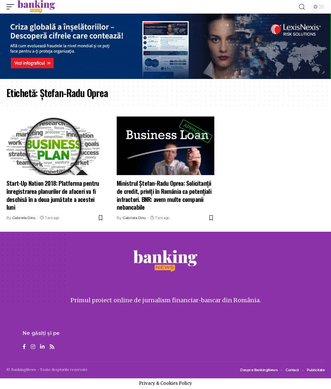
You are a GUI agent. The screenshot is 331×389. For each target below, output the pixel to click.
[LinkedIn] (42, 347)
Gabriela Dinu (24, 218)
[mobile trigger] (11, 7)
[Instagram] (33, 347)
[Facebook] (24, 347)
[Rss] (52, 347)
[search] (301, 7)
